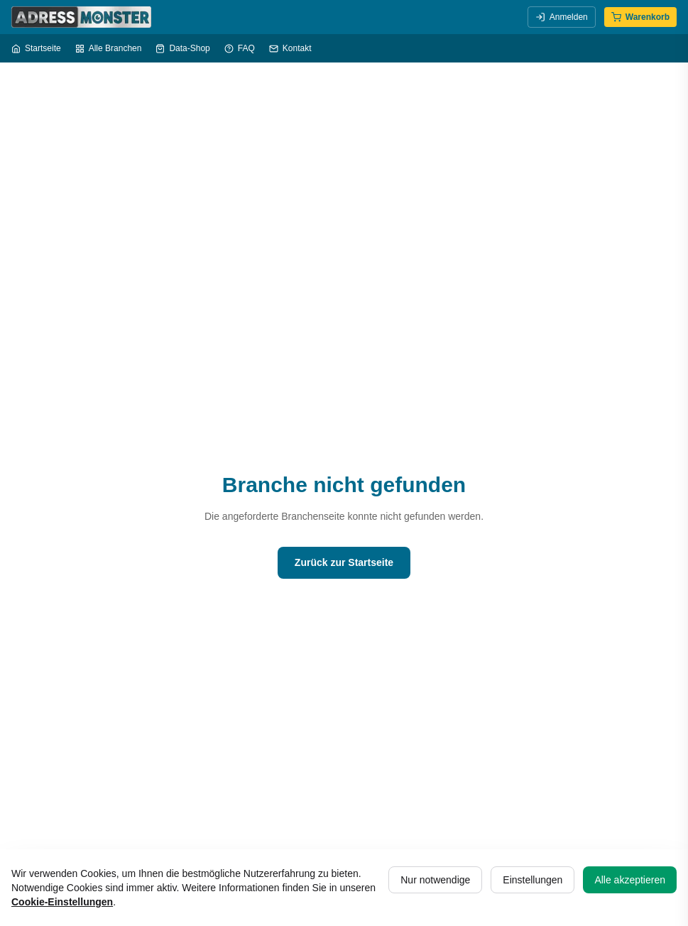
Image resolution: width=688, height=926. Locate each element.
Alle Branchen (108, 48)
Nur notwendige (435, 880)
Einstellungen (532, 880)
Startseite (36, 48)
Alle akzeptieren (629, 880)
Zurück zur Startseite (344, 562)
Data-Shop (182, 48)
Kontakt (290, 48)
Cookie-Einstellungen (62, 902)
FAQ (239, 48)
